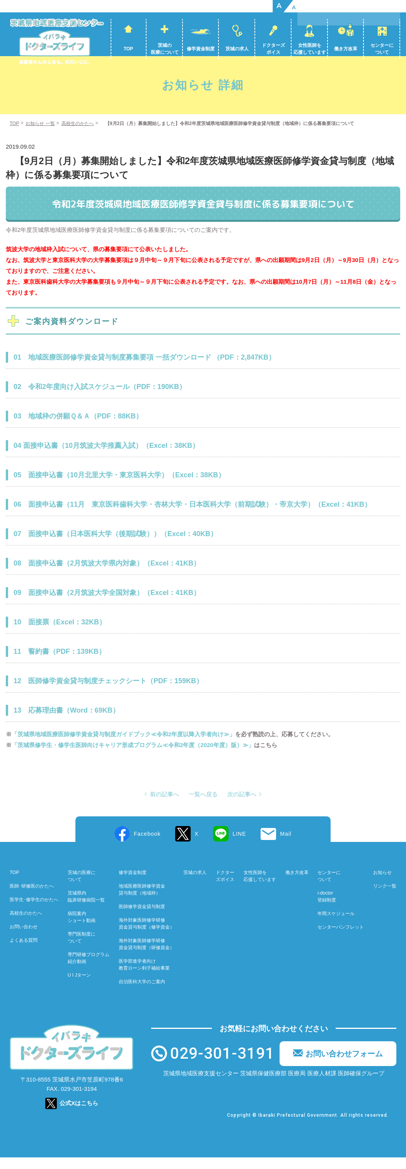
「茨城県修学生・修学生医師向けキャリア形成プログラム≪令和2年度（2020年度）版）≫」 (133, 756)
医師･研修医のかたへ (32, 897)
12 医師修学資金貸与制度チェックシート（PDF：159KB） (108, 692)
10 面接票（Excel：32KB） (60, 634)
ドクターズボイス (273, 49)
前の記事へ (164, 806)
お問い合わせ (24, 938)
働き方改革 (345, 48)
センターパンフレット (340, 938)
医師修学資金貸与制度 (142, 918)
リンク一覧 (384, 897)
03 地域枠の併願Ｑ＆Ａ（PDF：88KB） (78, 428)
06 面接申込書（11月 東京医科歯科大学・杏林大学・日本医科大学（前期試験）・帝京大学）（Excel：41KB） (192, 516)
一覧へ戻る (203, 806)
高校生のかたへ (26, 924)
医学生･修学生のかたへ (34, 911)
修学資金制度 (201, 48)
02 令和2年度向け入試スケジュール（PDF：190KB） (100, 398)
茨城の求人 (237, 48)
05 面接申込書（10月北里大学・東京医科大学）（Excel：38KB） (119, 486)
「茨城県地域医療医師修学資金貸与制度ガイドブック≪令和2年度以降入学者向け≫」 (123, 745)
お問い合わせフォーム (344, 1065)
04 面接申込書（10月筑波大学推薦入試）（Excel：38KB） (106, 457)
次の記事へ (241, 806)
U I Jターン (79, 986)
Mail (286, 845)
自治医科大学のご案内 (142, 993)
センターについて (382, 49)
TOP (128, 48)
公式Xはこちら (79, 1114)
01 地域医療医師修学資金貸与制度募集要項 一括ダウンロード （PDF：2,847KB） (144, 369)
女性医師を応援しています (309, 49)
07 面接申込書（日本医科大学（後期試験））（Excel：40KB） (115, 545)
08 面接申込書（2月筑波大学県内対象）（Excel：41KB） (107, 575)
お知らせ (382, 884)
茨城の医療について (165, 49)
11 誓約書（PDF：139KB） (60, 663)
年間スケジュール (336, 925)
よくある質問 (24, 952)
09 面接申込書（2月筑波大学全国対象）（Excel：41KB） (107, 604)
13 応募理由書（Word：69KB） (66, 722)
